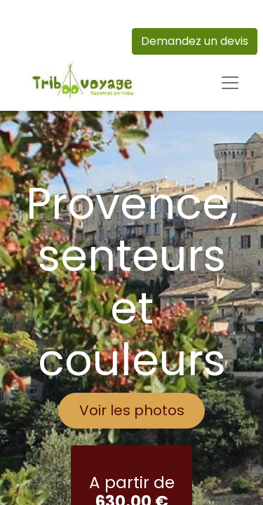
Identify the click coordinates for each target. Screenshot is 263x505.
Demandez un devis (194, 41)
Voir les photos (131, 410)
